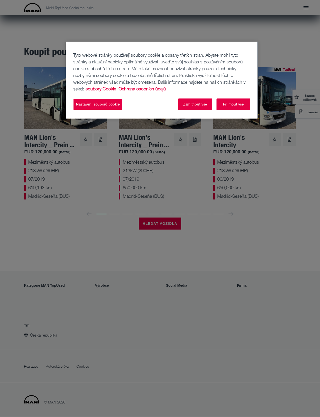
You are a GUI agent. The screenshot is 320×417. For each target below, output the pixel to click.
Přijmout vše (233, 104)
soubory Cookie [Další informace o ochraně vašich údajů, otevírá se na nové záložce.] (101, 88)
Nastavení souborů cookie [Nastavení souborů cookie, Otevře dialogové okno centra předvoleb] (98, 104)
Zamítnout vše (195, 104)
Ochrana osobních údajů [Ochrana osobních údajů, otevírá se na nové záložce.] (141, 88)
